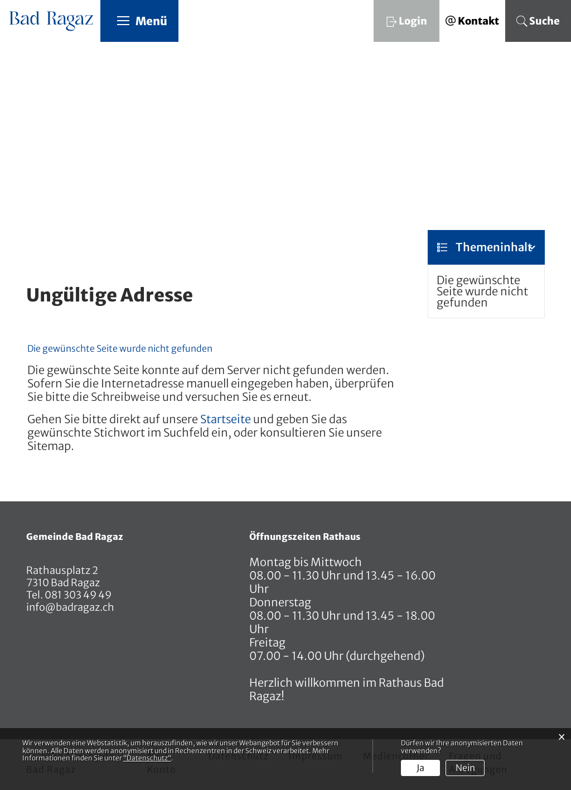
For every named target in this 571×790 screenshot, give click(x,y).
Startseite (225, 420)
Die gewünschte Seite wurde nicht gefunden (482, 292)
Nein (465, 767)
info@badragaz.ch (70, 607)
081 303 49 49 (77, 595)
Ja (420, 767)
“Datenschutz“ (147, 758)
